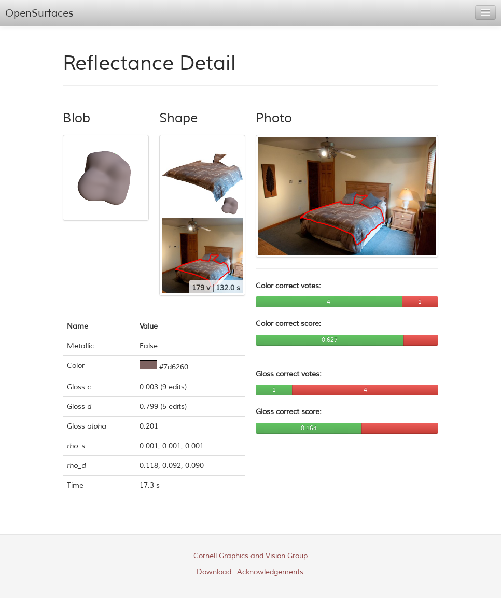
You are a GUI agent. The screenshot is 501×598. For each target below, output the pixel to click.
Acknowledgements (270, 571)
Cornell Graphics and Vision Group (250, 555)
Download (214, 571)
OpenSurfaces (39, 13)
